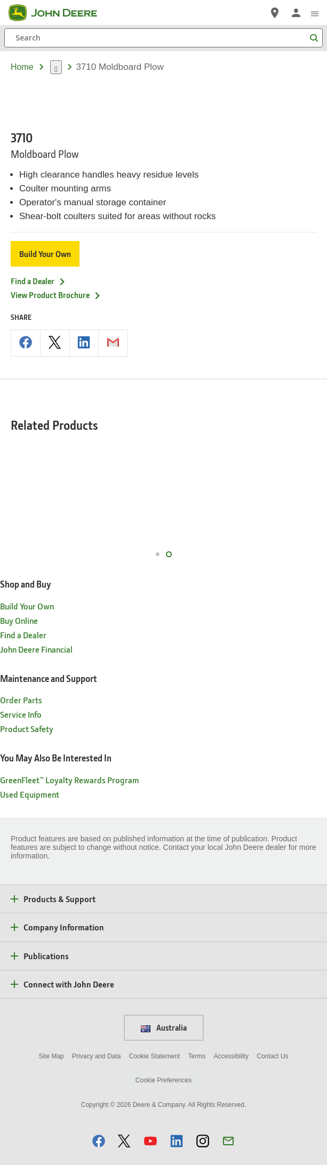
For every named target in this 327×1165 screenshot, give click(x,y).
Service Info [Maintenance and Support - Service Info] (21, 692)
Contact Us (272, 1035)
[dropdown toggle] (55, 67)
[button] (98, 1119)
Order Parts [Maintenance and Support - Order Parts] (21, 678)
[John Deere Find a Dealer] (274, 12)
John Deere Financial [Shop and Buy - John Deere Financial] (36, 627)
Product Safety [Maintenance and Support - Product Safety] (26, 707)
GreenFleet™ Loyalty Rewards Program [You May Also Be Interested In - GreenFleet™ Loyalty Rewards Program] (69, 758)
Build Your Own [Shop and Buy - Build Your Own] (27, 584)
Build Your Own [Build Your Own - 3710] (45, 232)
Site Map (50, 1035)
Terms (197, 1035)
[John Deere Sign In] (296, 12)
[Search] (163, 37)
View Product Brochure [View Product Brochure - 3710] (56, 273)
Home (22, 66)
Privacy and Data (96, 1035)
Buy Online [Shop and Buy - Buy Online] (19, 599)
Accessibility (231, 1035)
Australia (164, 1006)
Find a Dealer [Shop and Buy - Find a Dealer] (23, 613)
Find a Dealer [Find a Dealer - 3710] (38, 259)
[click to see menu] (315, 12)
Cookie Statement (154, 1035)
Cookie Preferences (163, 1059)
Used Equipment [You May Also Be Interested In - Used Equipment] (29, 772)
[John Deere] (59, 12)
